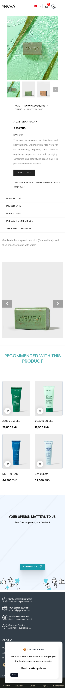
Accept (14, 675)
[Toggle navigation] (59, 4)
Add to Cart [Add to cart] (24, 172)
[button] (55, 48)
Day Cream (41, 473)
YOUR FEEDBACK (32, 566)
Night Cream (10, 473)
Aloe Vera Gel (11, 420)
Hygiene (18, 109)
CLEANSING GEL (44, 420)
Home (17, 106)
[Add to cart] (7, 410)
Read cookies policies (33, 668)
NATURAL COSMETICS (35, 106)
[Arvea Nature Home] (8, 6)
